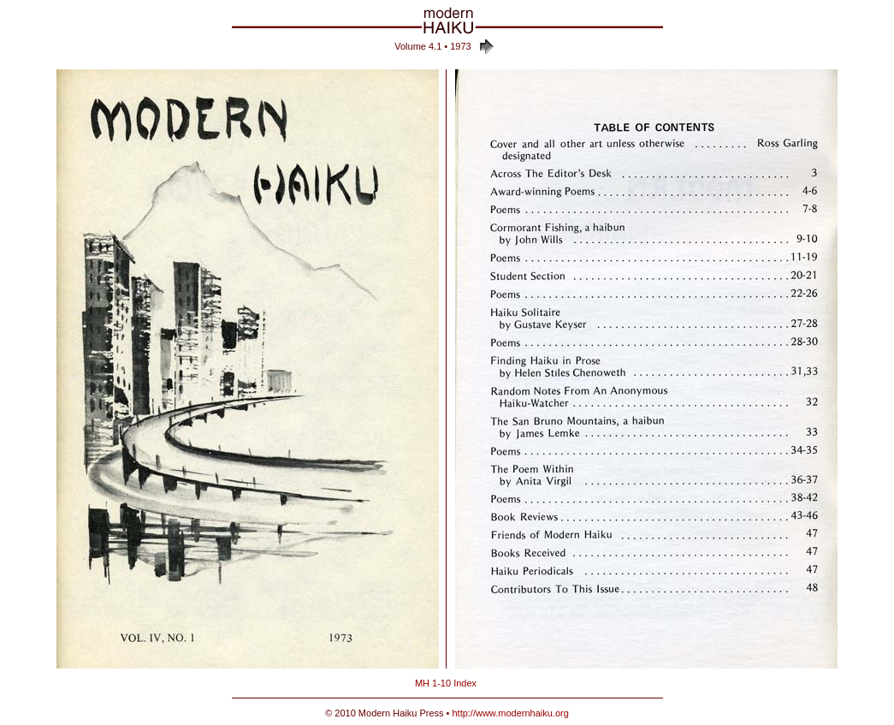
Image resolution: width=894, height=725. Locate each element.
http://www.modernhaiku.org (510, 713)
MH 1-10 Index (446, 683)
